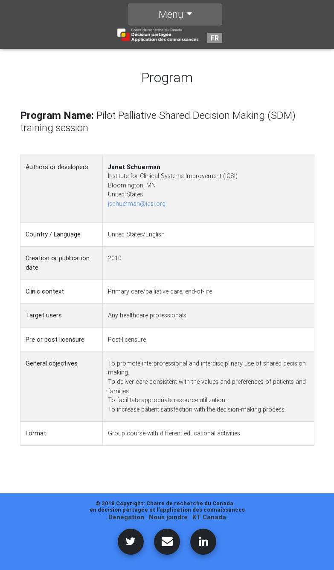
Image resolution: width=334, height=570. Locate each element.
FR (215, 39)
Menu (171, 16)
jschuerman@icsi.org (137, 203)
